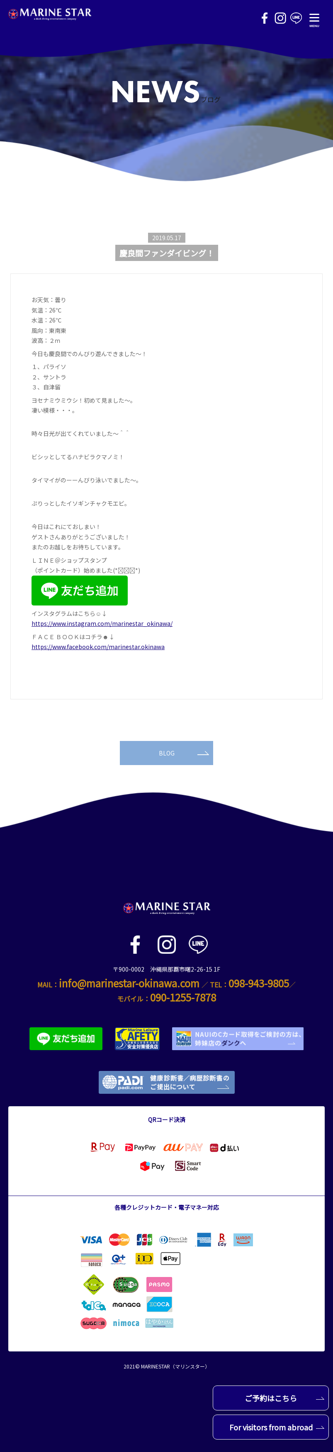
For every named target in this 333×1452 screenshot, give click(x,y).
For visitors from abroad (277, 1427)
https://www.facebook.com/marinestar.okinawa (98, 646)
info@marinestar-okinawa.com (129, 983)
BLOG (184, 753)
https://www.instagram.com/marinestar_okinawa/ (102, 623)
